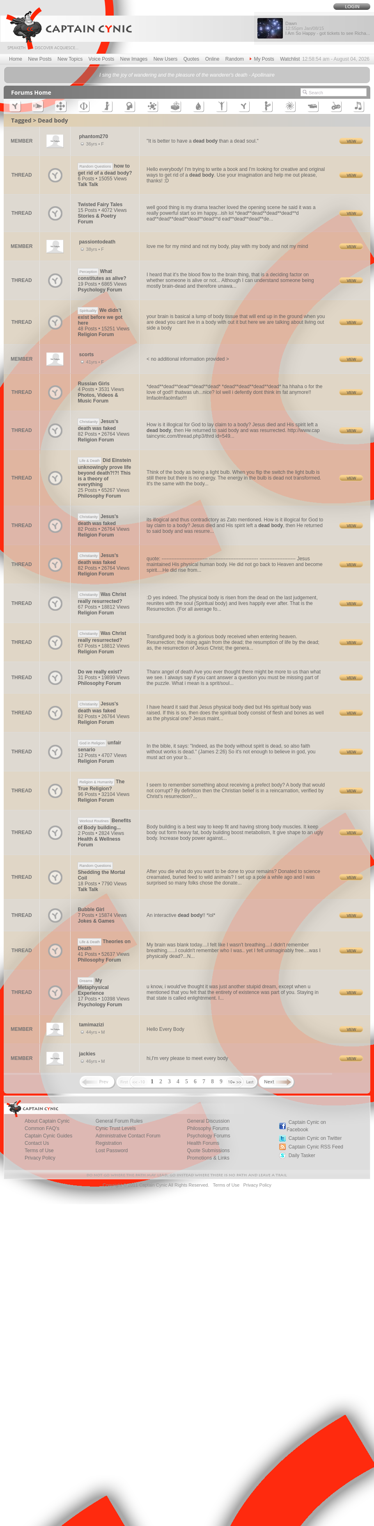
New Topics (70, 59)
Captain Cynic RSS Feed (316, 1147)
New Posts (39, 59)
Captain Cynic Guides (48, 1136)
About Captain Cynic (47, 1121)
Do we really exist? (100, 672)
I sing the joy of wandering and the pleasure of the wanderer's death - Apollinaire (187, 75)
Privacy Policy (40, 1158)
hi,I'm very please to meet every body (187, 1058)
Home (15, 59)
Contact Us (37, 1143)
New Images (134, 59)
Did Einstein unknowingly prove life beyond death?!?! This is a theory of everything (104, 472)
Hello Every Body (165, 1029)
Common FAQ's (42, 1128)
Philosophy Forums (208, 1128)
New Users (166, 59)
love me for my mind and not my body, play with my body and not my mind (227, 246)
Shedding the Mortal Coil (101, 871)
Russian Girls (93, 384)
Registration (109, 1143)
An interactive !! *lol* (181, 915)
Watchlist (290, 59)
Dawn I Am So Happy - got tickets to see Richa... (327, 28)
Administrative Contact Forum (128, 1136)
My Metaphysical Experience (93, 987)
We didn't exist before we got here (100, 316)
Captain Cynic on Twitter (315, 1138)
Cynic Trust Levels (116, 1128)
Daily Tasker (302, 1155)
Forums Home (31, 92)
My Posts (262, 59)
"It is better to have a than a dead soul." (203, 141)
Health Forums (203, 1143)
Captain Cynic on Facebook (306, 1126)
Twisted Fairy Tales (100, 204)
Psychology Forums (208, 1136)
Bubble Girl (91, 909)
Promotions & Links (208, 1158)
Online (212, 59)
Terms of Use (39, 1150)
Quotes (192, 59)
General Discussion (208, 1121)
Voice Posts (102, 59)
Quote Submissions (208, 1150)
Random (234, 59)
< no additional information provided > (188, 359)
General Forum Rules (119, 1121)
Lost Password (112, 1150)
